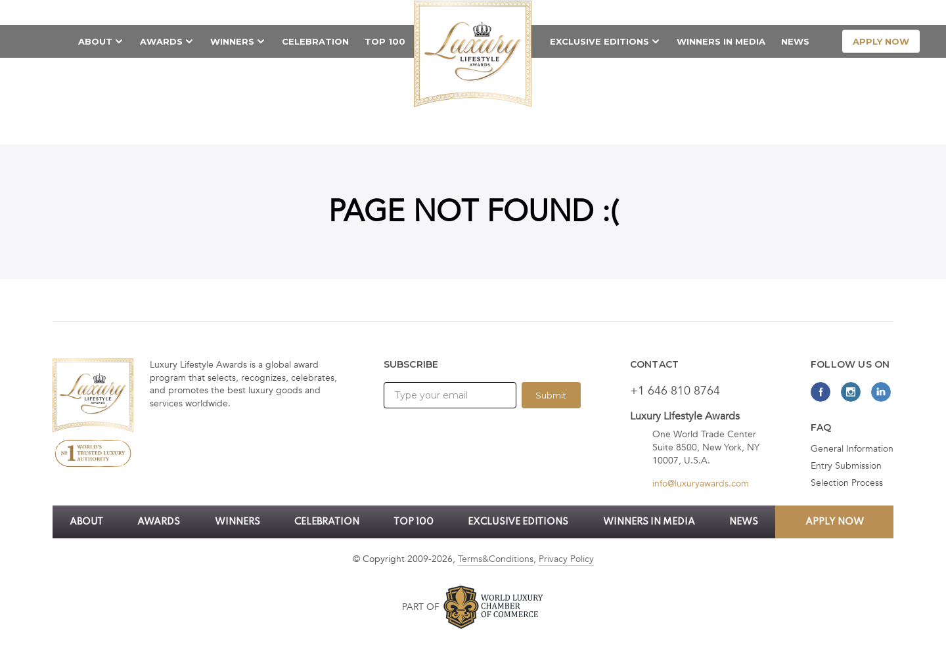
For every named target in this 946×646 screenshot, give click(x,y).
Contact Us (811, 12)
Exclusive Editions (599, 41)
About (95, 41)
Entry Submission (846, 466)
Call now (736, 12)
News (795, 41)
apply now (881, 41)
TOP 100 (385, 41)
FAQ (821, 427)
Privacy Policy (566, 559)
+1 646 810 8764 (675, 391)
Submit (550, 395)
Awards (161, 41)
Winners (232, 41)
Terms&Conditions (495, 559)
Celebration (315, 41)
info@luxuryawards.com (700, 483)
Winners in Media (721, 41)
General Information (852, 449)
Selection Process (847, 483)
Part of (420, 607)
